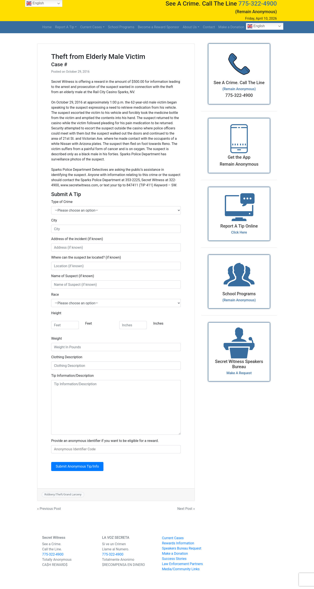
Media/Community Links (181, 569)
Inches (158, 323)
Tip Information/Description (72, 376)
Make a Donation (231, 27)
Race (55, 294)
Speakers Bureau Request (181, 548)
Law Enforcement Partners (182, 564)
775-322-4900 (257, 3)
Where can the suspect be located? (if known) (86, 257)
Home (47, 27)
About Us (190, 27)
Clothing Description (66, 357)
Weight (56, 338)
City (54, 220)
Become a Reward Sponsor (158, 27)
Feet (88, 323)
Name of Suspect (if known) (72, 276)
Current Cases (91, 27)
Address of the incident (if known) (77, 239)
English (256, 26)
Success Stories (174, 559)
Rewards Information (178, 543)
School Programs (121, 27)
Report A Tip (64, 27)
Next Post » (186, 509)
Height (56, 313)
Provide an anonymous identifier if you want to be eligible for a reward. (105, 441)
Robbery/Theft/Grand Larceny (62, 494)
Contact (209, 27)
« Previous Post (49, 509)
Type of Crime (62, 202)
